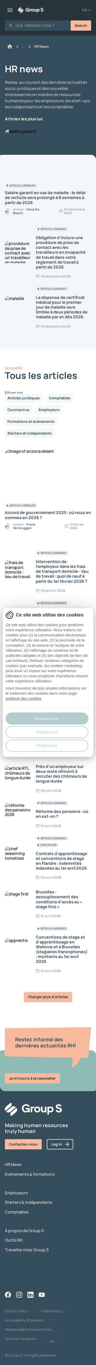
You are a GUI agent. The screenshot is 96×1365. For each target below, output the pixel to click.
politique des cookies (23, 698)
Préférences (47, 745)
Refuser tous (47, 732)
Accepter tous (47, 718)
